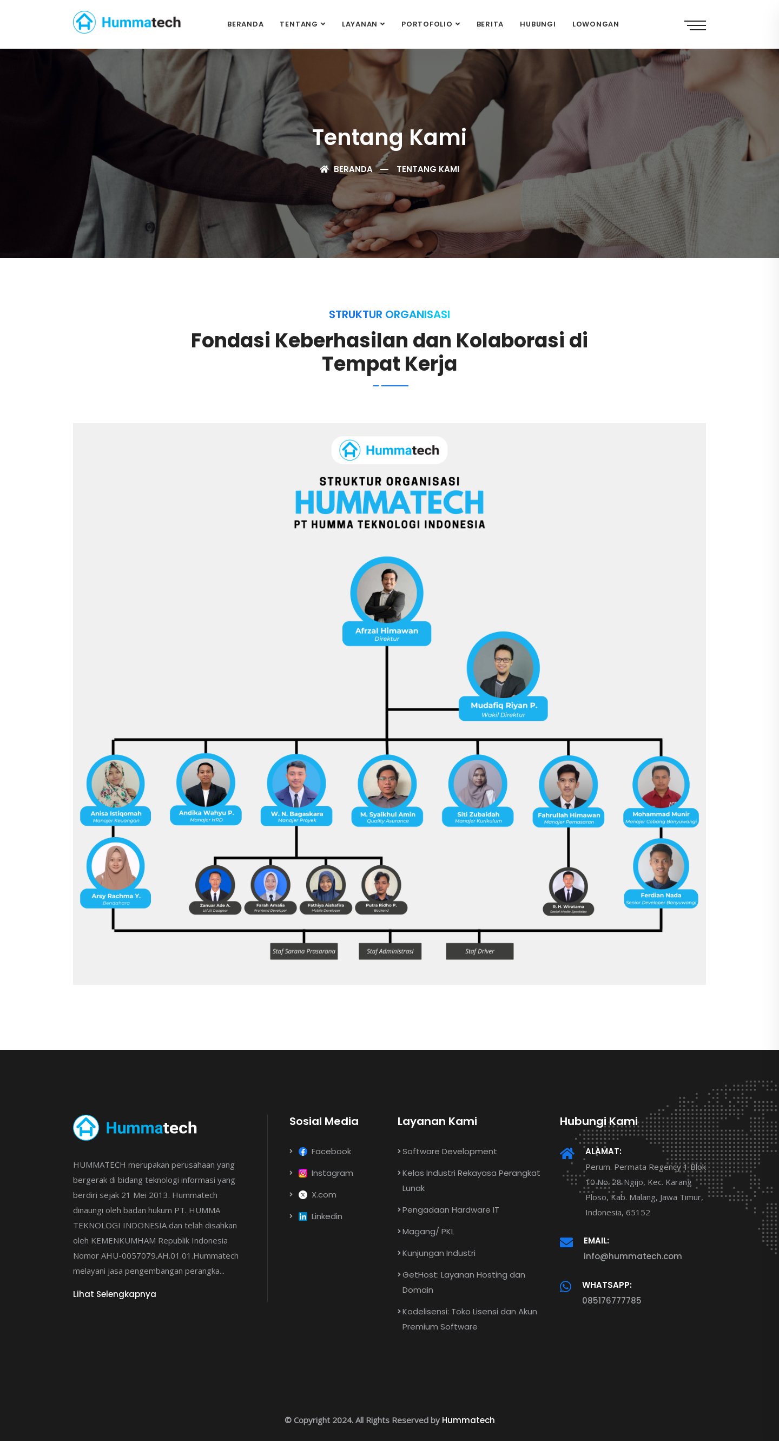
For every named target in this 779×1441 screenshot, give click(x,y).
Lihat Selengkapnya (114, 1294)
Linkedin (315, 1216)
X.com (312, 1194)
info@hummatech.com (633, 1256)
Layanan (360, 24)
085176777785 (612, 1300)
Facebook (320, 1151)
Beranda (245, 24)
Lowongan (595, 24)
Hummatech (468, 1420)
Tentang (299, 24)
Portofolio (427, 24)
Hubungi (538, 24)
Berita (490, 24)
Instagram (321, 1173)
